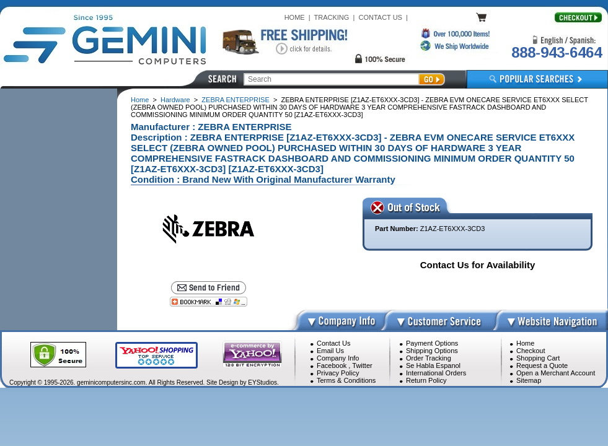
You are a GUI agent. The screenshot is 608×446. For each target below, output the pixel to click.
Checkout (530, 350)
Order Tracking (428, 358)
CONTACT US (380, 17)
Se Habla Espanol (433, 365)
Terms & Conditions (346, 380)
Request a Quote (542, 365)
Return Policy (426, 380)
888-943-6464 (556, 52)
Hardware (175, 99)
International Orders (436, 373)
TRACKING (332, 17)
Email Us (330, 350)
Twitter (362, 365)
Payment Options (432, 343)
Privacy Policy (338, 373)
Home (140, 99)
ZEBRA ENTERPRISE (235, 99)
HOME (294, 17)
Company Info (338, 358)
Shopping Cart (538, 358)
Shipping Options (432, 350)
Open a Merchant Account (555, 373)
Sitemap (528, 380)
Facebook (331, 365)
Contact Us (333, 343)
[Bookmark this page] (208, 302)
